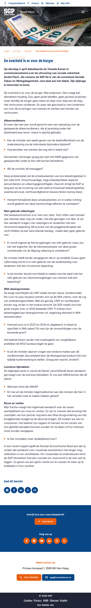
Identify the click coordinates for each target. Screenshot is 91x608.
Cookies (28, 600)
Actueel (17, 51)
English (63, 600)
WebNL (45, 605)
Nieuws (28, 51)
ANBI (45, 600)
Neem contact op (45, 562)
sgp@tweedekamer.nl (58, 577)
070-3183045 (29, 577)
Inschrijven (45, 521)
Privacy (38, 600)
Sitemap (54, 600)
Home (6, 51)
